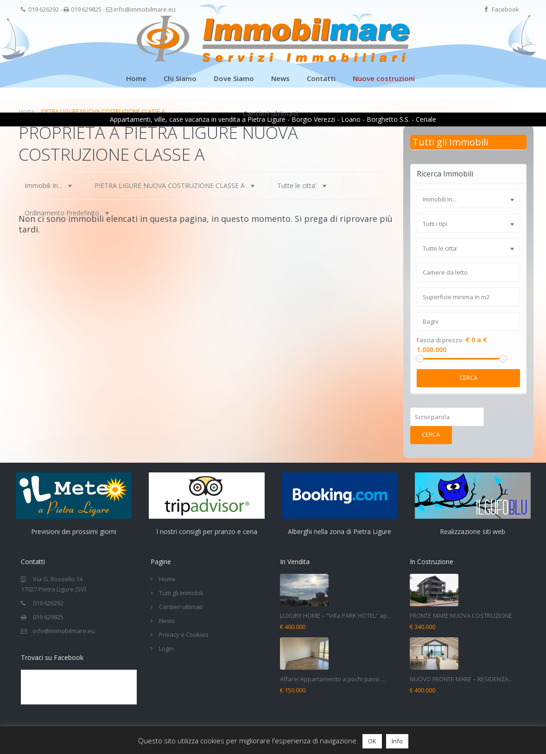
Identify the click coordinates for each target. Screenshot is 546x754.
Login (166, 648)
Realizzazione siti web (472, 531)
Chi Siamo (180, 78)
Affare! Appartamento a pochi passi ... (332, 679)
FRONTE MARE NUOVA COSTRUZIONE (461, 615)
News (280, 78)
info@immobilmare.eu (145, 9)
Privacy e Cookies (184, 634)
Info (397, 741)
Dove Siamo (234, 78)
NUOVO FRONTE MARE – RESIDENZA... (461, 679)
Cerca (468, 377)
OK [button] (372, 741)
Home (136, 78)
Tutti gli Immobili (450, 142)
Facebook (505, 9)
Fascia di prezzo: (440, 340)
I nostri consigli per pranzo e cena (206, 531)
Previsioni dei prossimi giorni (73, 531)
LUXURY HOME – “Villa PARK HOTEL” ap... (335, 615)
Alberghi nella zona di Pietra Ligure (339, 531)
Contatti (321, 78)
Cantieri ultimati (270, 113)
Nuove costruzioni (384, 78)
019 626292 (43, 9)
